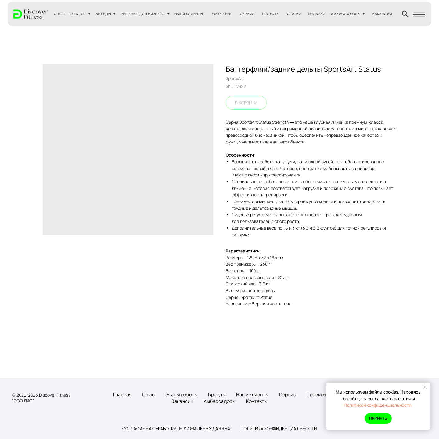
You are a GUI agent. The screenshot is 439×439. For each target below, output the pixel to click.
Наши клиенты (252, 394)
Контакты (257, 401)
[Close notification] (425, 387)
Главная (122, 394)
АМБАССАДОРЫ (346, 13)
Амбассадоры (220, 401)
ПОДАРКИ (317, 13)
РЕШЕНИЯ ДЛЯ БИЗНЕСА (143, 13)
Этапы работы (181, 394)
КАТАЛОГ (78, 13)
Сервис (287, 394)
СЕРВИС (247, 13)
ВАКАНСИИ (382, 13)
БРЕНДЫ (103, 13)
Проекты (316, 394)
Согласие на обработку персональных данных (176, 428)
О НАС (59, 13)
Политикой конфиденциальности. (378, 405)
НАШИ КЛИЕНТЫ (188, 13)
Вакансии (182, 401)
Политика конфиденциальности (279, 428)
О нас (148, 394)
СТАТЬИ (294, 13)
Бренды (217, 394)
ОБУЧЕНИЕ (222, 13)
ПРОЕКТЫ (271, 13)
